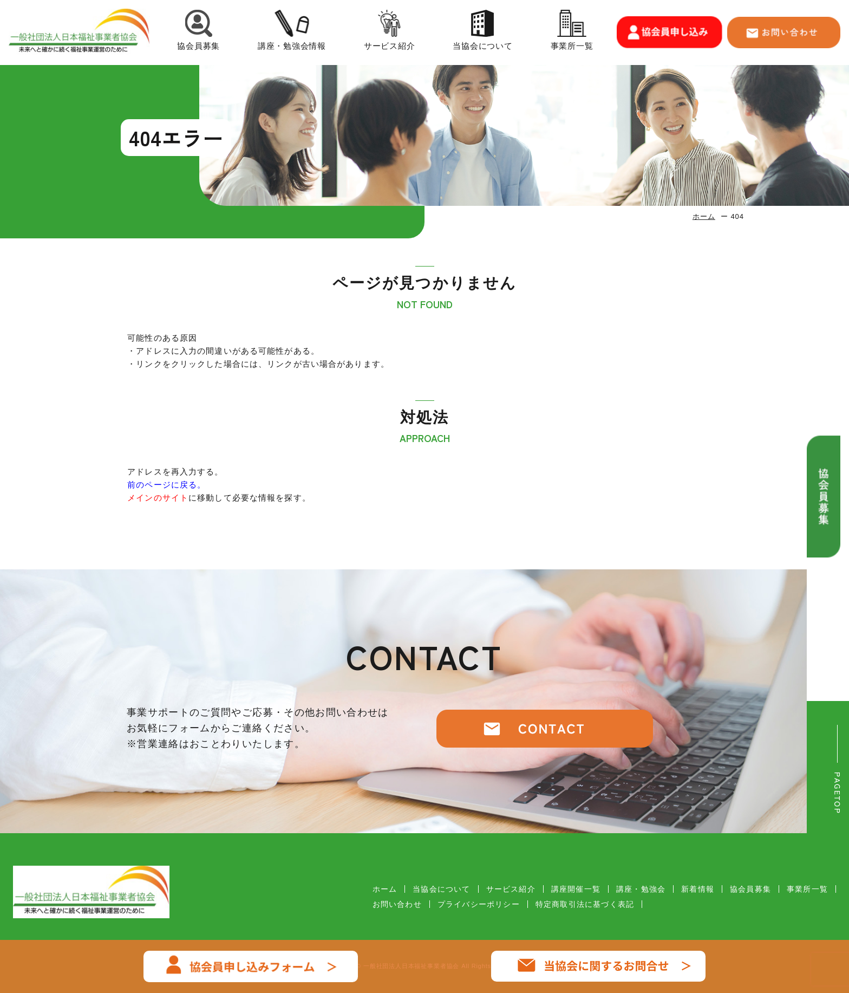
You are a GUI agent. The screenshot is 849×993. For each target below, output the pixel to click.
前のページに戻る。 (166, 484)
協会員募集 (198, 32)
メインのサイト (157, 497)
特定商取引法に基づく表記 (584, 904)
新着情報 (697, 889)
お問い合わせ (397, 904)
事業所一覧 (572, 32)
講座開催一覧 (575, 889)
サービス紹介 (389, 32)
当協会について (482, 32)
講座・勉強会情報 (292, 32)
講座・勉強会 (640, 889)
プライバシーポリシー (478, 904)
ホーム (704, 216)
